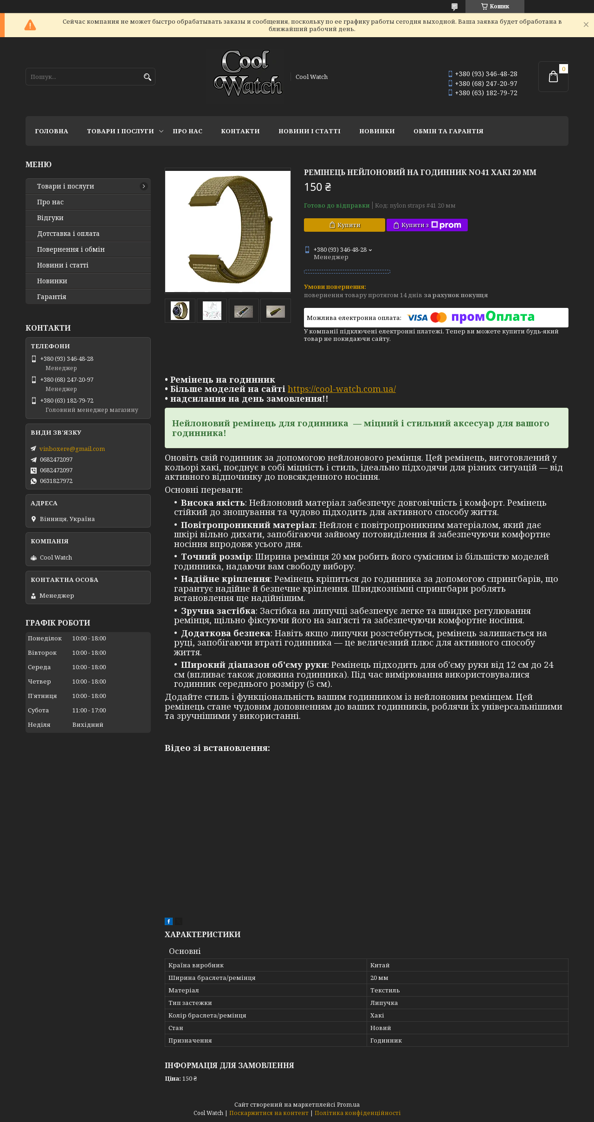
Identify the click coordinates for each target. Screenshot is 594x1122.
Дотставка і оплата (68, 233)
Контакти (240, 131)
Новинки (377, 131)
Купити (349, 225)
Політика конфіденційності (358, 1113)
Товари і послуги (120, 131)
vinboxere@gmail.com (72, 448)
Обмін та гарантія (448, 131)
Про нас (187, 131)
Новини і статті (309, 131)
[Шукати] (147, 77)
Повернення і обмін (71, 249)
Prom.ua (348, 1105)
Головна (51, 131)
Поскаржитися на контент (269, 1113)
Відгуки (50, 218)
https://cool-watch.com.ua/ (342, 388)
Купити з (431, 225)
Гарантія (51, 297)
